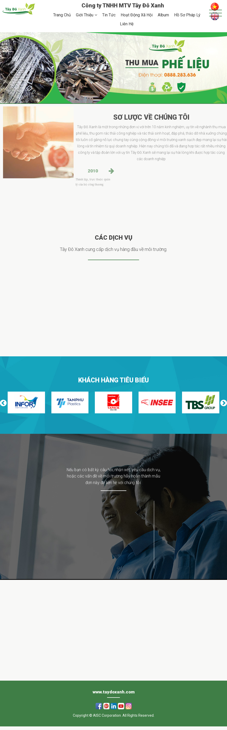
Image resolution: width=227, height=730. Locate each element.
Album (163, 15)
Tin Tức (109, 15)
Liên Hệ (126, 23)
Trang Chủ (62, 15)
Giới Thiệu (84, 15)
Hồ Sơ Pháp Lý (187, 15)
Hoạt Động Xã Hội (137, 15)
